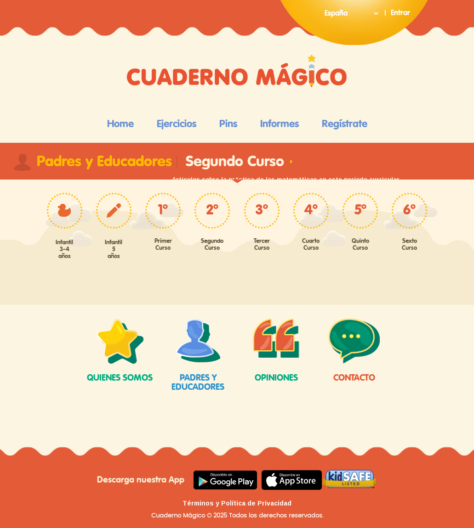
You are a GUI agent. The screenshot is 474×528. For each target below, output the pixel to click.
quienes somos (120, 350)
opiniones (276, 350)
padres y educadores (198, 355)
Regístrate (344, 124)
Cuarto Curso (311, 244)
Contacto (354, 350)
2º (212, 210)
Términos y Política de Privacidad (237, 503)
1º (163, 210)
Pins (228, 124)
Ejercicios (176, 124)
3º (262, 210)
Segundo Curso (212, 244)
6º (409, 210)
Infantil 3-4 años (64, 249)
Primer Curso (163, 244)
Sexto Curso (409, 244)
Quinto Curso (360, 244)
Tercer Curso (262, 244)
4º (311, 210)
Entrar (400, 13)
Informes (279, 124)
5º (360, 210)
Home (120, 124)
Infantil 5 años (113, 249)
